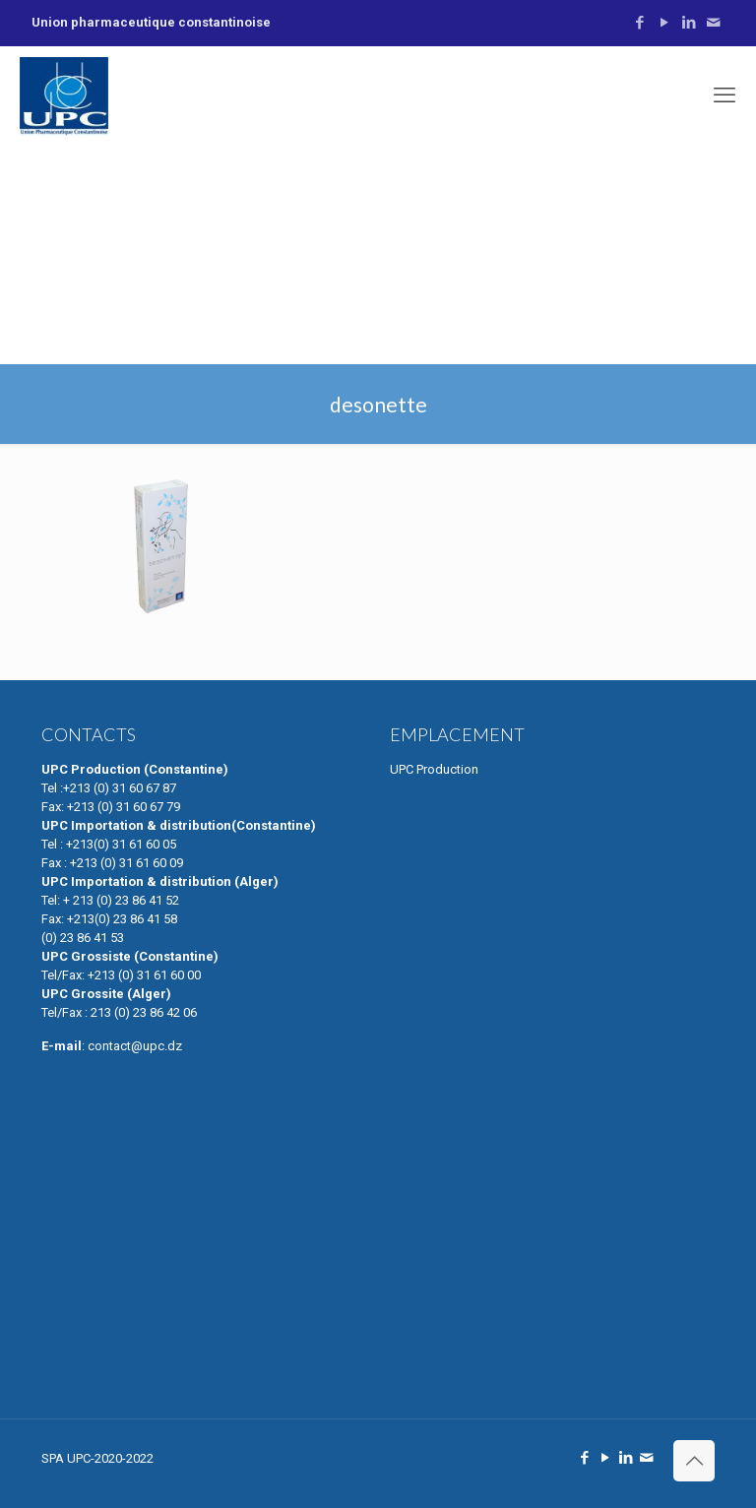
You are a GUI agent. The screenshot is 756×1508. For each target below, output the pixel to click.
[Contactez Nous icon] (713, 22)
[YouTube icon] (664, 22)
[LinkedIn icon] (688, 22)
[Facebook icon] (639, 22)
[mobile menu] (724, 95)
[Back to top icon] (694, 1460)
